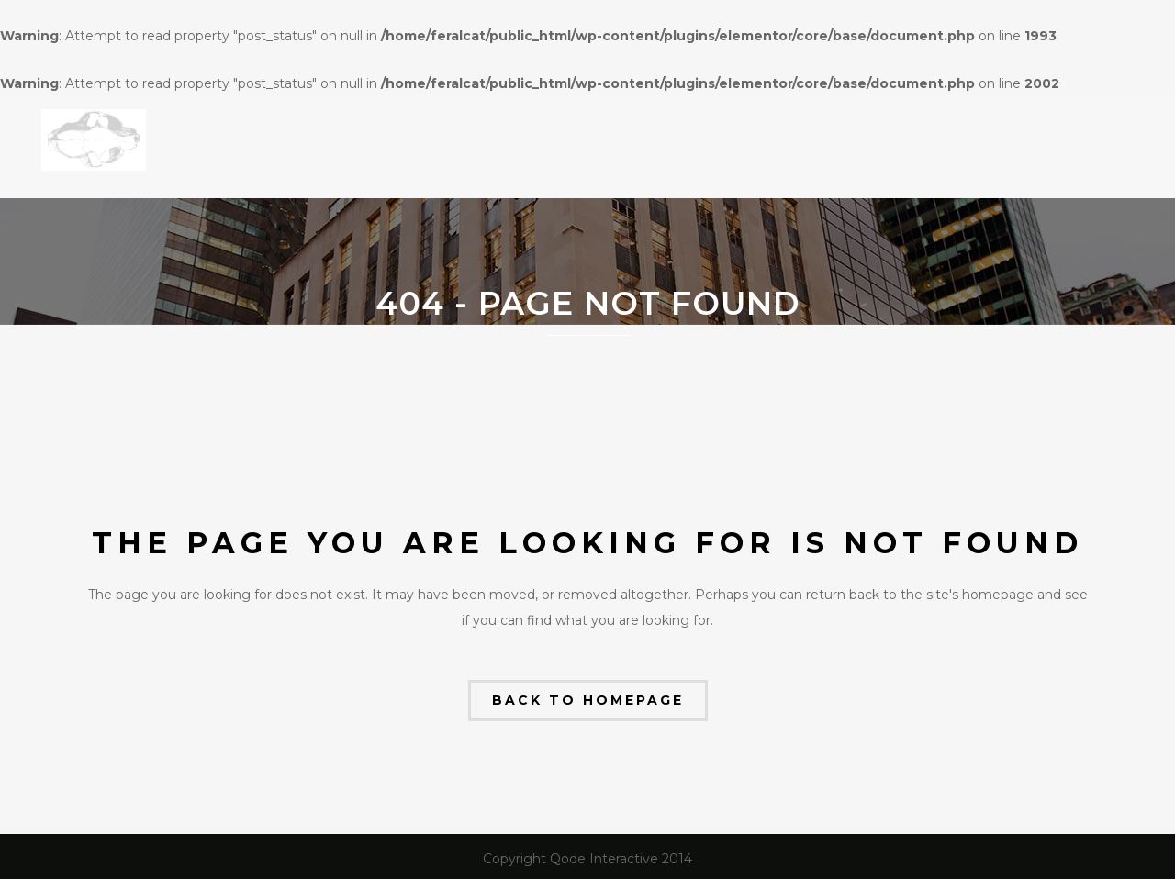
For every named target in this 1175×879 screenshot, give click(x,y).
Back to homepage (588, 700)
